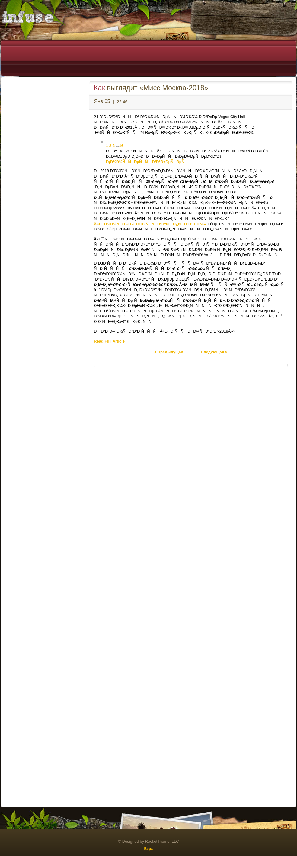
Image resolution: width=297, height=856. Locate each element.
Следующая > (214, 352)
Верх (148, 849)
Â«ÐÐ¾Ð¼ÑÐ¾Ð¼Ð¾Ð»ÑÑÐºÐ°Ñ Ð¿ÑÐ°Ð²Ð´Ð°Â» (150, 224)
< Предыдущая (168, 352)
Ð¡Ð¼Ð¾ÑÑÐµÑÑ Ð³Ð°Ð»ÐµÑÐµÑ (146, 161)
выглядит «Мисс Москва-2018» (151, 88)
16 (121, 145)
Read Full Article (109, 341)
